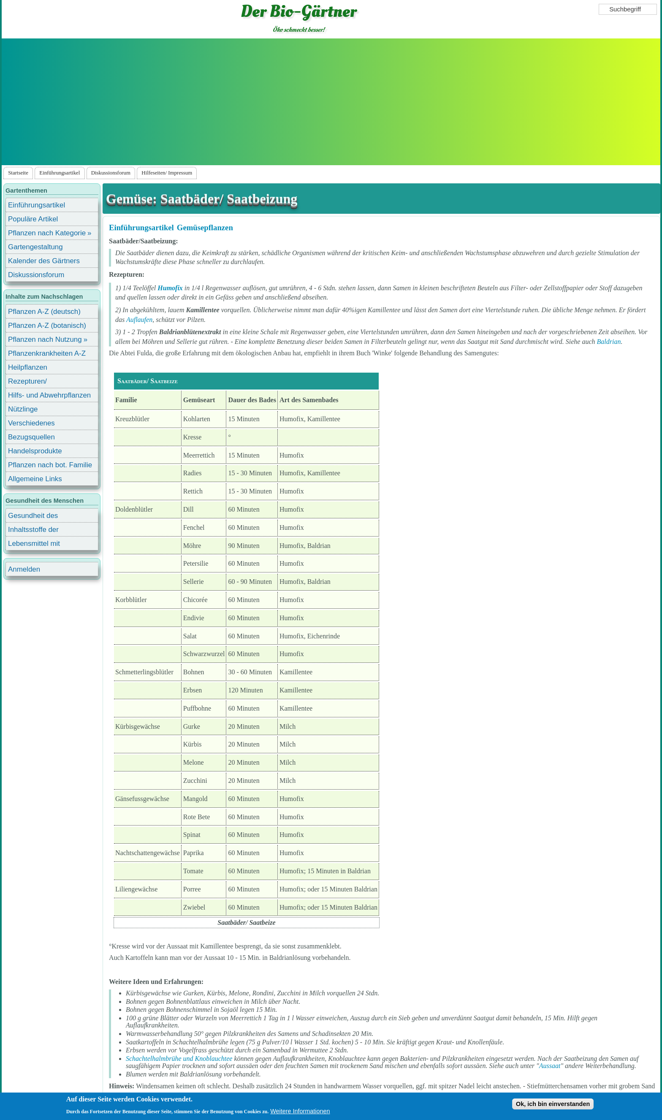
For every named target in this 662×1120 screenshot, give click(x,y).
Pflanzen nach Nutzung (45, 339)
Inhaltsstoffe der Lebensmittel (33, 531)
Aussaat (550, 1065)
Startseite (18, 173)
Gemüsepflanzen (205, 227)
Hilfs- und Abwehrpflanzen (49, 395)
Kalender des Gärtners (44, 261)
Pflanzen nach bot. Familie (50, 465)
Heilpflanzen (27, 367)
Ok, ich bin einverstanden (553, 1104)
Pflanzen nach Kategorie (47, 233)
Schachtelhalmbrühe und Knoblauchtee (179, 1058)
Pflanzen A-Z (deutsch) (44, 312)
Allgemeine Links (35, 479)
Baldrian (609, 341)
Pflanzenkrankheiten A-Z (47, 353)
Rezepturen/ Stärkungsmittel (32, 382)
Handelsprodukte (35, 451)
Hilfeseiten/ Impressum (166, 173)
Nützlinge (23, 409)
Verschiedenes (31, 423)
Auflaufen (139, 319)
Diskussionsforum (110, 173)
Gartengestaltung (35, 247)
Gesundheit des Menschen (33, 517)
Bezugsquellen (31, 437)
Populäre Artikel (33, 219)
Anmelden (24, 569)
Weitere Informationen (300, 1111)
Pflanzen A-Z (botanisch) (47, 326)
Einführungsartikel (59, 173)
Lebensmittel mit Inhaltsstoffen (34, 545)
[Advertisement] (331, 102)
